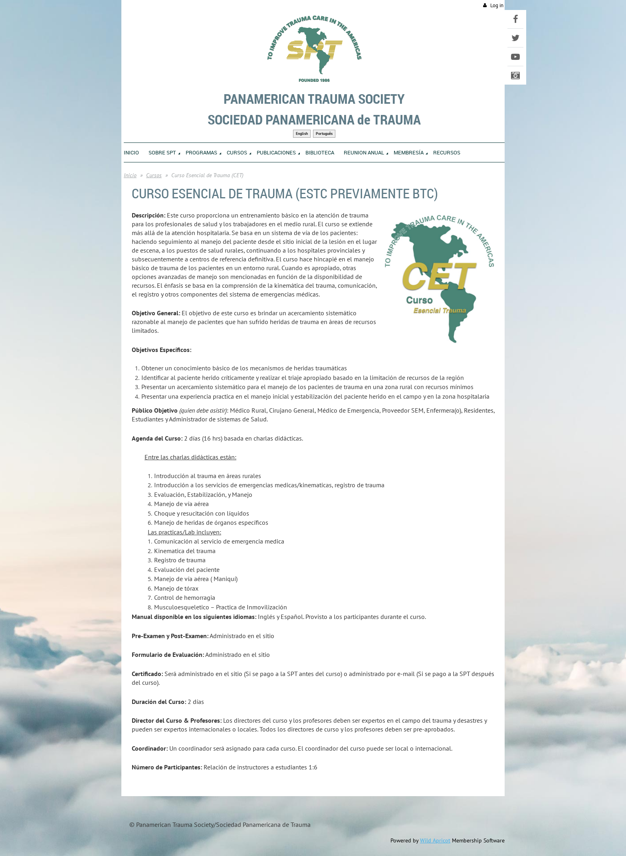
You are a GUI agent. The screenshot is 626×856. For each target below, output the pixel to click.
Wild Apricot (435, 840)
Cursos (154, 175)
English (302, 133)
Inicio (130, 175)
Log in (496, 5)
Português (324, 133)
